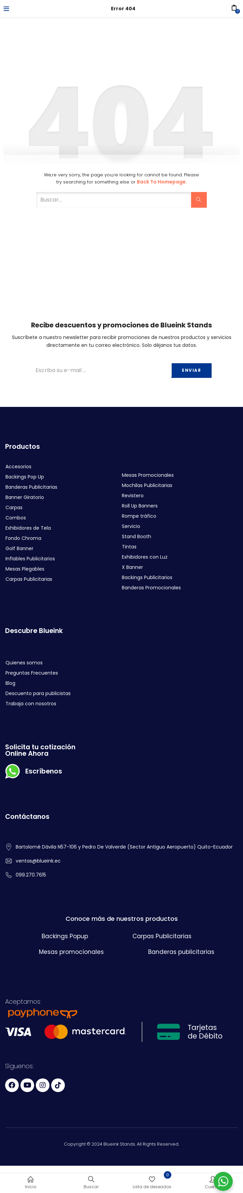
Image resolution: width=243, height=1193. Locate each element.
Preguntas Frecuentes (31, 672)
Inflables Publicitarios (30, 558)
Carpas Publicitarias (28, 579)
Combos (15, 517)
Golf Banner (19, 548)
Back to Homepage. (162, 181)
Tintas (129, 546)
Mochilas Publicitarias (147, 485)
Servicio (131, 526)
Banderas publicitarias (181, 952)
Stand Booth (136, 536)
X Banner (132, 567)
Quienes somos (24, 662)
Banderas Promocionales (151, 587)
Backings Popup (65, 936)
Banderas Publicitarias (31, 487)
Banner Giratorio (24, 497)
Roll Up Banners (140, 505)
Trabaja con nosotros (30, 703)
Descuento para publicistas (38, 693)
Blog (10, 683)
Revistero (133, 495)
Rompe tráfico (139, 516)
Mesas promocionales (71, 952)
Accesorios (18, 466)
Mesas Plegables (24, 568)
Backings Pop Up (24, 476)
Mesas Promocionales (148, 475)
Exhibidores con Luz (145, 557)
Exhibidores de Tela (28, 528)
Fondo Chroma (23, 538)
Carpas (14, 507)
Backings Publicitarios (147, 577)
